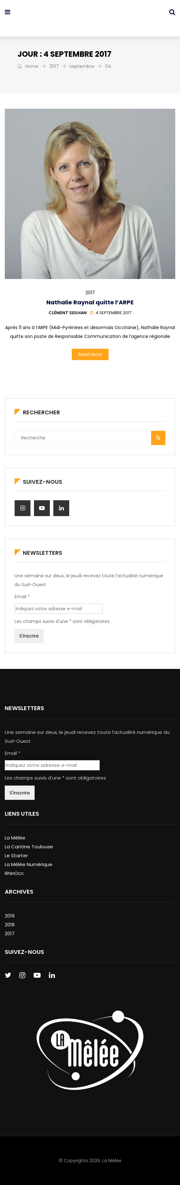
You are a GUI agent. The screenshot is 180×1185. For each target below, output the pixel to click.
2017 (54, 66)
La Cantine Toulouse (29, 846)
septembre (82, 66)
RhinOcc (14, 873)
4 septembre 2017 (110, 313)
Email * (22, 596)
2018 (10, 924)
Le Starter (16, 855)
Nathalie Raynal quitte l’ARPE (90, 302)
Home (27, 66)
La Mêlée (15, 837)
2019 (10, 915)
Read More (90, 354)
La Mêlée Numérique (28, 864)
